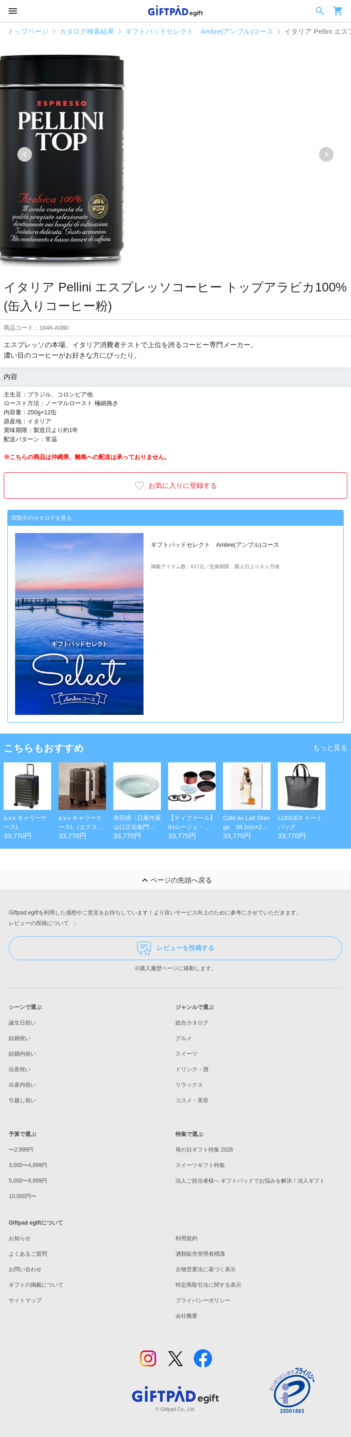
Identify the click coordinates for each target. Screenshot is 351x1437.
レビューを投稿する (175, 948)
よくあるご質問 (28, 1254)
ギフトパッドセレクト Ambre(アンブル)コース (199, 31)
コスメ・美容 (192, 1100)
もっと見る (330, 747)
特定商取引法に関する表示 (208, 1285)
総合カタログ (192, 1023)
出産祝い (20, 1069)
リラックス (189, 1085)
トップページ (27, 31)
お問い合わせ (25, 1269)
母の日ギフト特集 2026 (204, 1149)
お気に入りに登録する (175, 485)
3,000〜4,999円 (28, 1165)
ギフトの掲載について (36, 1285)
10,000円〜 (23, 1196)
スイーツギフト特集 (200, 1165)
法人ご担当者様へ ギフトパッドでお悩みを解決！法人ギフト (250, 1181)
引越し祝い (22, 1100)
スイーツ (186, 1054)
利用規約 (186, 1238)
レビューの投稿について (44, 923)
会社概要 (186, 1316)
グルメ (184, 1038)
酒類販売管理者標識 (200, 1254)
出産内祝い (22, 1085)
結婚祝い (20, 1038)
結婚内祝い (22, 1054)
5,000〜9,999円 (28, 1181)
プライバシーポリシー (203, 1300)
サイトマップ (25, 1300)
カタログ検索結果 (86, 31)
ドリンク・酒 (192, 1069)
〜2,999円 (21, 1149)
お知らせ (20, 1238)
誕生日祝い (22, 1023)
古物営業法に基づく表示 (206, 1269)
